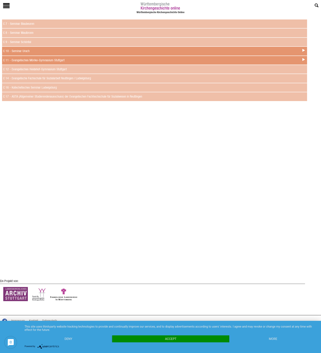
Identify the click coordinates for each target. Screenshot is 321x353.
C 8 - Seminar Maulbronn (18, 33)
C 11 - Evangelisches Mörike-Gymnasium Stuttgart (33, 60)
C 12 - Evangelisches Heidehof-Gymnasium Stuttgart (35, 69)
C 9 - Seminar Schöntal (17, 42)
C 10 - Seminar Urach (16, 51)
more (273, 339)
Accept (170, 339)
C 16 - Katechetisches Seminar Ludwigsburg (30, 87)
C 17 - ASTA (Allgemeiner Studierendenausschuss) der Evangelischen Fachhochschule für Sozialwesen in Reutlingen (72, 96)
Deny (68, 339)
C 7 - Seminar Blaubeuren (18, 24)
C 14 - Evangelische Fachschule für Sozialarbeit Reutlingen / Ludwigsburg (47, 78)
